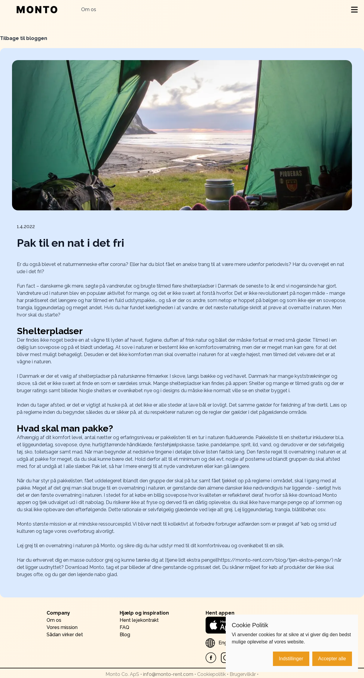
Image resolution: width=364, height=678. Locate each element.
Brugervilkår (243, 674)
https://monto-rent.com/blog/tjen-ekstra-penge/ (275, 560)
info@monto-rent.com (168, 674)
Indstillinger (291, 658)
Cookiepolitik (211, 674)
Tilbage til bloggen (23, 38)
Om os (88, 9)
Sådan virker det (65, 634)
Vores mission (62, 627)
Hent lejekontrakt (139, 620)
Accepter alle (332, 658)
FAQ (124, 627)
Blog (125, 634)
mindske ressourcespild (105, 524)
